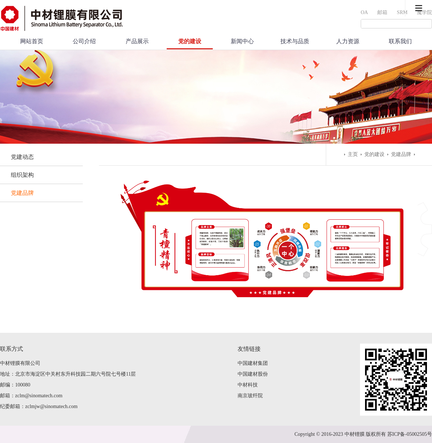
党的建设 (189, 41)
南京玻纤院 (250, 395)
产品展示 (137, 41)
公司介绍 (84, 41)
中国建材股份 (253, 374)
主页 (353, 154)
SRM (402, 12)
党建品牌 (22, 193)
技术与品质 (294, 41)
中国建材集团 (253, 363)
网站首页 (31, 41)
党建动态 (22, 157)
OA (364, 12)
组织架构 (22, 175)
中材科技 (248, 385)
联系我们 (400, 41)
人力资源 (347, 41)
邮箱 (382, 12)
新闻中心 (242, 41)
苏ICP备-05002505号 (409, 434)
